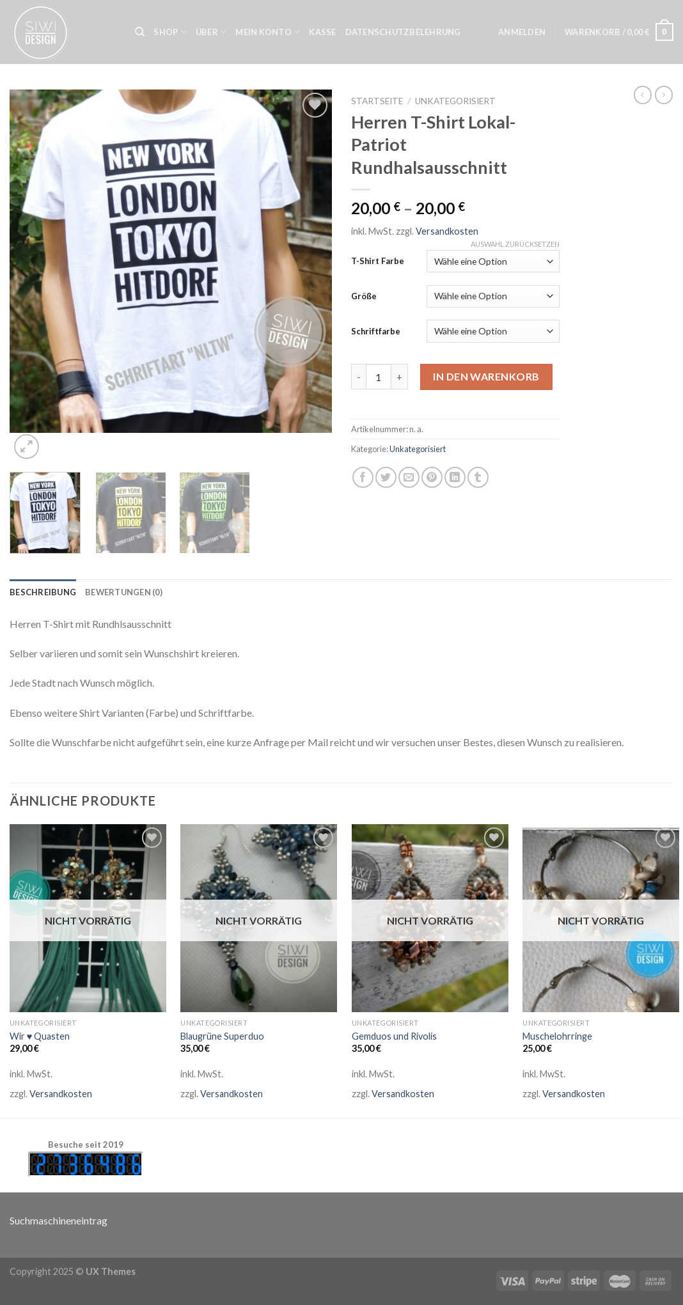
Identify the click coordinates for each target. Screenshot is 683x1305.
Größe (364, 296)
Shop (169, 32)
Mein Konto (267, 32)
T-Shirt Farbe (377, 261)
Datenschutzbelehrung (403, 32)
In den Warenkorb (486, 376)
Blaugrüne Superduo (222, 1036)
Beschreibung (43, 592)
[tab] (43, 592)
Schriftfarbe (375, 331)
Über (211, 32)
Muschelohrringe (557, 1036)
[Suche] (140, 32)
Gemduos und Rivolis (394, 1036)
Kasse (322, 32)
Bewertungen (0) (123, 592)
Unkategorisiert (455, 101)
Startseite (377, 101)
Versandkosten (447, 231)
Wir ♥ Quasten (40, 1036)
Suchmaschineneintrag (58, 1220)
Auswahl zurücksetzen (515, 244)
